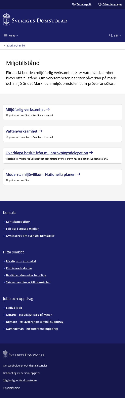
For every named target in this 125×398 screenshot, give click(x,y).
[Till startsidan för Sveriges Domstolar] (35, 19)
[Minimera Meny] (11, 35)
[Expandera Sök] (115, 35)
